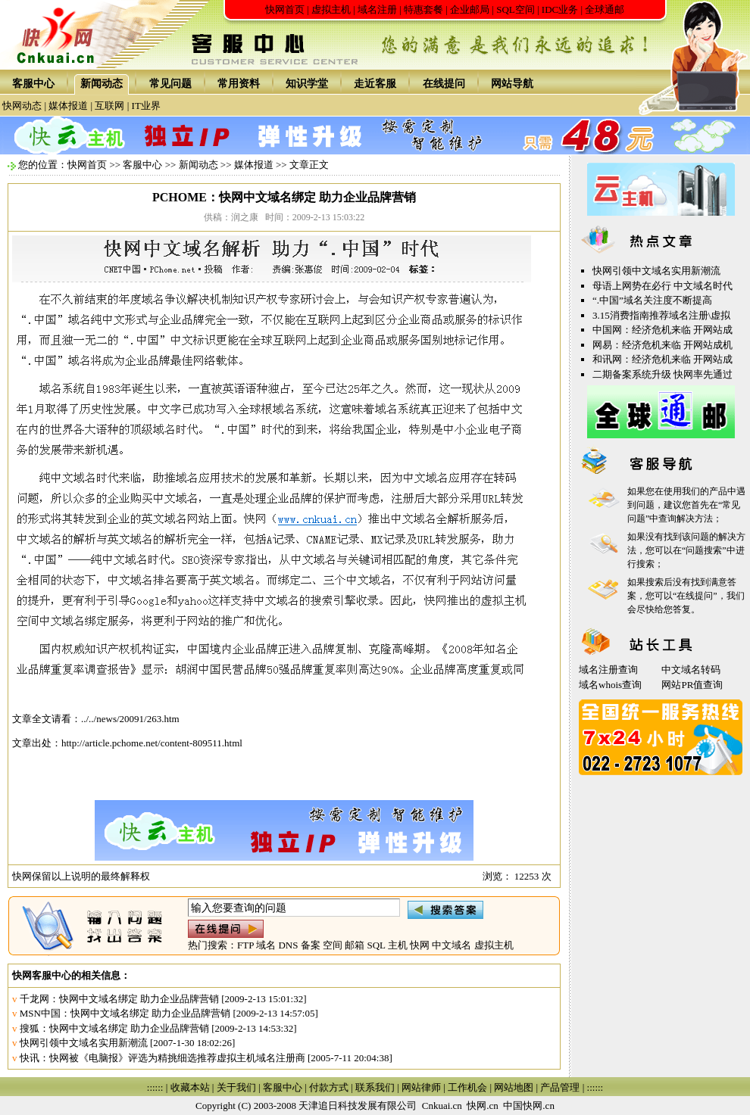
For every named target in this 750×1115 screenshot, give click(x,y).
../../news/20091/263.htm (130, 718)
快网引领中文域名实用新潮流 (84, 1042)
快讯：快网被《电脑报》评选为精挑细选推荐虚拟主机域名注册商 (162, 1058)
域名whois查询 (610, 684)
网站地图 (513, 1087)
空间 (332, 945)
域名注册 (377, 9)
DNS (288, 945)
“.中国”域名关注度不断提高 (652, 300)
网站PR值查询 (692, 684)
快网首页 (285, 9)
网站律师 (421, 1087)
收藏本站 (190, 1087)
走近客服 (375, 83)
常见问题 (170, 83)
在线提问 (444, 83)
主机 (398, 945)
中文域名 (451, 945)
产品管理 (560, 1087)
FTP (245, 945)
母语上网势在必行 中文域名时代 (662, 285)
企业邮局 (469, 9)
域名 (266, 945)
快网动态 (22, 105)
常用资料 (238, 83)
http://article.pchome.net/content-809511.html (151, 743)
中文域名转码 (690, 669)
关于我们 (236, 1087)
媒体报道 (68, 105)
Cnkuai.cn (442, 1105)
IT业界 (146, 105)
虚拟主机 (331, 9)
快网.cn (482, 1105)
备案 (310, 945)
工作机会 (467, 1087)
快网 (420, 945)
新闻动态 (101, 83)
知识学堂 (307, 83)
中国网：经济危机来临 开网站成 (662, 329)
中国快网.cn (529, 1105)
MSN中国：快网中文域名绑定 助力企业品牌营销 (125, 1013)
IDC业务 (560, 9)
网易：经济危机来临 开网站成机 (662, 344)
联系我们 (375, 1087)
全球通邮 (604, 9)
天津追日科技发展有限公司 (357, 1105)
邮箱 (354, 945)
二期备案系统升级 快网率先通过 (662, 374)
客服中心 (33, 83)
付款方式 (328, 1087)
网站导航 (512, 83)
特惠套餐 (423, 9)
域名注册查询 (608, 669)
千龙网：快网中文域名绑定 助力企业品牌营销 (119, 998)
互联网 (109, 105)
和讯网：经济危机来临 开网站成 (662, 359)
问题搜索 (704, 550)
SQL (376, 945)
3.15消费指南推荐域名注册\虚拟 (661, 315)
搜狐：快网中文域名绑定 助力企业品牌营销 (114, 1028)
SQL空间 (515, 9)
